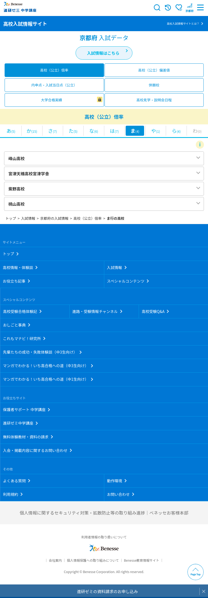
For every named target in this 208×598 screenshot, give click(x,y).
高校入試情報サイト (25, 23)
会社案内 (55, 560)
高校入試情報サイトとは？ (183, 23)
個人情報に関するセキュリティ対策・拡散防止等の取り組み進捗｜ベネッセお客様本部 (104, 512)
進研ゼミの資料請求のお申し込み (107, 591)
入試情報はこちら (103, 53)
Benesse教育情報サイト (141, 560)
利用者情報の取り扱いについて (104, 537)
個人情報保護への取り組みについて (93, 560)
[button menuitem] (189, 7)
